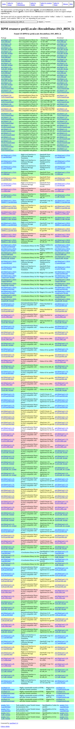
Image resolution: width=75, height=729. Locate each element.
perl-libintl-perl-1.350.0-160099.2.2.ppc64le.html (9, 207)
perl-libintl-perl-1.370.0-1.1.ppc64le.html (8, 179)
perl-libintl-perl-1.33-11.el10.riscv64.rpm (61, 429)
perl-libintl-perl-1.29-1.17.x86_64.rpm (61, 670)
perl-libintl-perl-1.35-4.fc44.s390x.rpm (61, 338)
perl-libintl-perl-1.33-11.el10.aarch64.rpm (61, 395)
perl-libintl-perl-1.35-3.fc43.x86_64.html (7, 367)
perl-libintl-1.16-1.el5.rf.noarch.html (7, 87)
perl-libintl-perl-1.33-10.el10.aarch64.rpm (61, 480)
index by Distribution (21, 4)
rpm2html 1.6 (14, 723)
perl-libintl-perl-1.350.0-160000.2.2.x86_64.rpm (62, 241)
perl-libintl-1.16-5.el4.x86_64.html (6, 64)
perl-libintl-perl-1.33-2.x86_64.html (7, 556)
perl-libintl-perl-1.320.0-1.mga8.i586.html (8, 296)
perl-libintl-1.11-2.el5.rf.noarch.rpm (63, 145)
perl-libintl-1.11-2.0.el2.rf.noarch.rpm (63, 141)
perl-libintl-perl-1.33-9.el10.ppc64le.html (7, 536)
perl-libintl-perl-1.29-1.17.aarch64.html (7, 636)
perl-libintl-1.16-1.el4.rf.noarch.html (7, 101)
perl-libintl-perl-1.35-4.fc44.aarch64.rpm (61, 327)
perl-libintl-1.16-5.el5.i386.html (6, 41)
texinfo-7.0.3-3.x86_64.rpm (64, 714)
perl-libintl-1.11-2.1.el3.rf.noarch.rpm (63, 134)
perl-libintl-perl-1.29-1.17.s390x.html (7, 659)
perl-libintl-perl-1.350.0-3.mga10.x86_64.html (8, 257)
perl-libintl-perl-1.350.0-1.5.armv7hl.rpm (62, 268)
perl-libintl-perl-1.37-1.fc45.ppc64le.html (7, 310)
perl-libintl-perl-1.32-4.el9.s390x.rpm (61, 591)
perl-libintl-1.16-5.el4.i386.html (6, 56)
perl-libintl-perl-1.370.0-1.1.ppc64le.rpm (62, 179)
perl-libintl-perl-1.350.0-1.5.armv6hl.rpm (62, 262)
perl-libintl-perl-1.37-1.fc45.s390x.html (7, 316)
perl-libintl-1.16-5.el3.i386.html (6, 72)
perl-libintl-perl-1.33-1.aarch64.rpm (61, 560)
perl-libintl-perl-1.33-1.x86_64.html (7, 564)
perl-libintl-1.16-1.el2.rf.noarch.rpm (63, 122)
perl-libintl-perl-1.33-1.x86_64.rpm (61, 564)
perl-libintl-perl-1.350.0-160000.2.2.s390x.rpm (62, 235)
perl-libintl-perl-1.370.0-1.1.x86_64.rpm (62, 196)
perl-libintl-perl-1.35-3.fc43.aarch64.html (7, 350)
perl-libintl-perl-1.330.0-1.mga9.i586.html (8, 280)
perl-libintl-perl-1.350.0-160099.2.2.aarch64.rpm (62, 201)
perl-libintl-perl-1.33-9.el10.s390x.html (7, 542)
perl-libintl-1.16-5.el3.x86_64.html (6, 80)
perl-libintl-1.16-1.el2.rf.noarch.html (7, 122)
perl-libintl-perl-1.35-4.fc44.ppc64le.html (7, 333)
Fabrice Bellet (5, 726)
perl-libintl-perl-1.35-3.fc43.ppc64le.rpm (61, 355)
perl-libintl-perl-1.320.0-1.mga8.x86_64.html (8, 300)
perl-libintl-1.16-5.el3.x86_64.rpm (62, 80)
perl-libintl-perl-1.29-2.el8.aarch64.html (7, 614)
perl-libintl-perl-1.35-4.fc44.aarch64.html (7, 327)
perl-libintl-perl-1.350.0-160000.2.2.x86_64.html (8, 241)
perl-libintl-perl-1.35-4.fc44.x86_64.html (7, 344)
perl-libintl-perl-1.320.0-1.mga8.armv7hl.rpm (62, 292)
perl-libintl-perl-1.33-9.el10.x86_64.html (7, 547)
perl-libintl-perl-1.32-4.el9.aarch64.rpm (61, 569)
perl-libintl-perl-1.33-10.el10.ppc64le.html (7, 491)
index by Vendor (33, 4)
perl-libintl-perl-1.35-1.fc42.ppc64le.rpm (61, 378)
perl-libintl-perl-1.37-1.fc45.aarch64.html (7, 304)
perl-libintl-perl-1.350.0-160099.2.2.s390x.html (8, 212)
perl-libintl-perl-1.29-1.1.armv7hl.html (7, 682)
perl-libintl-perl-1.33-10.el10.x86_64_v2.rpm (62, 525)
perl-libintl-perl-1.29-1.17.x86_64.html (7, 670)
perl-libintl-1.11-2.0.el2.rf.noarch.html (8, 141)
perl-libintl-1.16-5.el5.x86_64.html (6, 48)
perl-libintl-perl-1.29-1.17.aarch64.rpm (61, 636)
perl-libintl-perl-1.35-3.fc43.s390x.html (7, 361)
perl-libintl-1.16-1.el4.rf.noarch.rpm (63, 101)
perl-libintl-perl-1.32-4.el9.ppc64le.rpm (61, 580)
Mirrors (65, 4)
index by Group (10, 4)
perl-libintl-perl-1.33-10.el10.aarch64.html (7, 480)
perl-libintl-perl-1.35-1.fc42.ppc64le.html (7, 378)
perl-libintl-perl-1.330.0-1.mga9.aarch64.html (8, 272)
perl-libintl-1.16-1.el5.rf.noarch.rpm (63, 87)
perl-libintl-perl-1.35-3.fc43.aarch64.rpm (61, 350)
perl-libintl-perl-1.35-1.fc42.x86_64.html (7, 389)
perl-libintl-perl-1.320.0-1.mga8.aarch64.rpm (62, 288)
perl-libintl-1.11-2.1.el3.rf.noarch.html (8, 134)
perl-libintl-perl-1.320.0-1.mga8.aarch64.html (8, 288)
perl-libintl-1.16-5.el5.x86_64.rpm (62, 48)
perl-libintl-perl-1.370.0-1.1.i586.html (8, 173)
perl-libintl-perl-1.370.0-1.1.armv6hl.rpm (62, 162)
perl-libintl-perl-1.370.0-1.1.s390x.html (8, 190)
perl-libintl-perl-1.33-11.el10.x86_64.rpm (61, 451)
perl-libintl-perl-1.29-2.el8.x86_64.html (7, 631)
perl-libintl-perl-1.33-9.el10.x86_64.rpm (61, 547)
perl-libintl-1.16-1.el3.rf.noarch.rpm (63, 114)
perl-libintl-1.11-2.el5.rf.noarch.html (7, 145)
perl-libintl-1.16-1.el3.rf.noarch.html (7, 114)
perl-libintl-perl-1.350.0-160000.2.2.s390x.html (8, 235)
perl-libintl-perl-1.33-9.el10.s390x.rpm (61, 542)
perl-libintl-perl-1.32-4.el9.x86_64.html (7, 602)
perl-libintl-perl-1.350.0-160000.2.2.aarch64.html (9, 224)
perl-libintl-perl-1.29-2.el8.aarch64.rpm (61, 614)
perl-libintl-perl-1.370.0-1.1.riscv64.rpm (62, 184)
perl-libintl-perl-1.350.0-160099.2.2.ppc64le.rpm (62, 207)
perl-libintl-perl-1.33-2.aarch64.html (7, 552)
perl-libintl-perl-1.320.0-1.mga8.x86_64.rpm (62, 300)
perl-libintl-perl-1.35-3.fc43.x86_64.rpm (61, 367)
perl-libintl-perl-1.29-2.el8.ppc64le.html (7, 619)
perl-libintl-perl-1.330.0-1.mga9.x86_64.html (8, 284)
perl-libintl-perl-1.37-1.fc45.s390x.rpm (61, 316)
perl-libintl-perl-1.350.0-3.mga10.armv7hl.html (8, 249)
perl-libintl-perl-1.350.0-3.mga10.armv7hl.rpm (62, 249)
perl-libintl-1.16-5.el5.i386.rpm (62, 41)
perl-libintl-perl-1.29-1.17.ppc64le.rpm (61, 648)
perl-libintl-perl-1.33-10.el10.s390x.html (7, 502)
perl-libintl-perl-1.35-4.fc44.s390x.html (7, 338)
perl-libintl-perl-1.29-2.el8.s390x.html (7, 625)
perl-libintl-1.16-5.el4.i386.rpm (62, 56)
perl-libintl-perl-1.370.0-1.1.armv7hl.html (8, 167)
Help (71, 4)
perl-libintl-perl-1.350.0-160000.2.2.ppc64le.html (9, 229)
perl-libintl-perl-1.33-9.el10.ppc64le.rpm (61, 536)
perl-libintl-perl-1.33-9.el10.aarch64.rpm (61, 530)
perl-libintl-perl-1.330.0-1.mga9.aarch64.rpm (62, 272)
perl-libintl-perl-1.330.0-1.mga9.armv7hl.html (8, 276)
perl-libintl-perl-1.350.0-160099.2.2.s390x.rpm (62, 212)
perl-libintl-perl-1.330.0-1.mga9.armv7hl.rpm (62, 276)
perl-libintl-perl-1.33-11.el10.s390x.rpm (61, 434)
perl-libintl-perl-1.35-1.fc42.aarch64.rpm (61, 372)
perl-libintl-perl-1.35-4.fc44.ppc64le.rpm (61, 333)
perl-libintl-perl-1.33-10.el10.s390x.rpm (61, 502)
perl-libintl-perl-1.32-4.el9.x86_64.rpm (61, 602)
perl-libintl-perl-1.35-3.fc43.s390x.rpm (61, 361)
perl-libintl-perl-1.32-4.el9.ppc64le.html (7, 580)
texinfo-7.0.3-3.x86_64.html (5, 714)
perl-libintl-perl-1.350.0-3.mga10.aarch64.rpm (62, 245)
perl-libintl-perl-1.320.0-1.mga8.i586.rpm (62, 296)
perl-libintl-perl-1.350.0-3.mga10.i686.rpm (62, 253)
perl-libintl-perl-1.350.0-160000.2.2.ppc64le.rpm (62, 229)
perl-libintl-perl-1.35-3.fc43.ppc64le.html (7, 355)
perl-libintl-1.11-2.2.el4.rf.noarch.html (8, 126)
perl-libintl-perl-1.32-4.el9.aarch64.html (7, 569)
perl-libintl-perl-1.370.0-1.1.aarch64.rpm (62, 156)
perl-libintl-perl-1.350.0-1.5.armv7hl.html (8, 268)
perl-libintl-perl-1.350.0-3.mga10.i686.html (8, 253)
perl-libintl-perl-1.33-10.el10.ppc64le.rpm (61, 491)
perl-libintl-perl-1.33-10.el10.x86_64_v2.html (8, 525)
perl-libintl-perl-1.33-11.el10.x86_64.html (7, 451)
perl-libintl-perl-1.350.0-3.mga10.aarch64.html (8, 245)
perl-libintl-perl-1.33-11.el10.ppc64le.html (7, 412)
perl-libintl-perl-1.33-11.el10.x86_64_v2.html (8, 468)
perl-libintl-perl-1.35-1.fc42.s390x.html (7, 383)
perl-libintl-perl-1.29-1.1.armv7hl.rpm (61, 682)
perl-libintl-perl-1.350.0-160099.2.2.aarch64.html (9, 201)
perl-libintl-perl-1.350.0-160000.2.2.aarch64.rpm (62, 224)
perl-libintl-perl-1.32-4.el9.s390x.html (7, 591)
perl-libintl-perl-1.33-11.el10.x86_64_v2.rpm (62, 468)
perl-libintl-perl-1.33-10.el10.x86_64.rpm (61, 513)
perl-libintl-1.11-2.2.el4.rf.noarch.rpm (63, 126)
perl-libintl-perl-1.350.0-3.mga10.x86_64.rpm (62, 257)
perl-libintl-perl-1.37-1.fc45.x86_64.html (7, 321)
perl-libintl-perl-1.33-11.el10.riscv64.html (7, 429)
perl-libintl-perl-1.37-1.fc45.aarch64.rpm (61, 304)
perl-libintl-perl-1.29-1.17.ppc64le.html (7, 648)
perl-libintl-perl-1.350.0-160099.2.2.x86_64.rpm (62, 218)
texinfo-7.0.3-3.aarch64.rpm (64, 706)
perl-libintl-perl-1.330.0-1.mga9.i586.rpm (62, 280)
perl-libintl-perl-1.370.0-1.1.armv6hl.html (8, 162)
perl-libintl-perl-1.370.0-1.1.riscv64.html (8, 184)
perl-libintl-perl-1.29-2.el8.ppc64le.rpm (61, 619)
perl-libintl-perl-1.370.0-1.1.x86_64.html (8, 196)
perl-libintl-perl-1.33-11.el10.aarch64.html (7, 395)
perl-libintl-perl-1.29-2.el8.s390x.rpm (61, 625)
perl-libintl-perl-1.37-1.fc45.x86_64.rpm (61, 321)
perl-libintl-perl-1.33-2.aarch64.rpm (61, 552)
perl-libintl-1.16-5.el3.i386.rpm (62, 72)
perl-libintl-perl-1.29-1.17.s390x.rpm (61, 659)
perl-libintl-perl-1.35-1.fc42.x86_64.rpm (61, 389)
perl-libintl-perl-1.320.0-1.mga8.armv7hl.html (8, 292)
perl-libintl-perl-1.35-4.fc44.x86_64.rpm (61, 344)
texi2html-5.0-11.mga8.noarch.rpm (62, 688)
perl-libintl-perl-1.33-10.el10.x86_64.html (7, 513)
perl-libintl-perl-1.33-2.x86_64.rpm (61, 556)
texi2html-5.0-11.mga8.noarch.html (7, 688)
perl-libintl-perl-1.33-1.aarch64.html (7, 560)
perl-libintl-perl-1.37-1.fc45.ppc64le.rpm (61, 310)
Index (4, 4)
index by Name (56, 4)
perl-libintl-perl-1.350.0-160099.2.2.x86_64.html (8, 218)
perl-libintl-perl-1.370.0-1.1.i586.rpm (62, 173)
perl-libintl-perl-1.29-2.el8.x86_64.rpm (61, 631)
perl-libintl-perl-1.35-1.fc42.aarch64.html (7, 372)
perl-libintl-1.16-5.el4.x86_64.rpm (62, 64)
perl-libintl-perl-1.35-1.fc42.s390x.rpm (61, 383)
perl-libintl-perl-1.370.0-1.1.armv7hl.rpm (62, 167)
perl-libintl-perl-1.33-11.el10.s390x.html (7, 434)
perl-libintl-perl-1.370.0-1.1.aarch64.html (8, 156)
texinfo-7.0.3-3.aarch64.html (5, 706)
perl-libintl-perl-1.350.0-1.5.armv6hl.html (8, 262)
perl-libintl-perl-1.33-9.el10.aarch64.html (7, 530)
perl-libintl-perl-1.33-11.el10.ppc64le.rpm (61, 412)
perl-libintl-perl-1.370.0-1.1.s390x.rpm (62, 190)
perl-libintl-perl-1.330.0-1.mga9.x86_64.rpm (62, 284)
